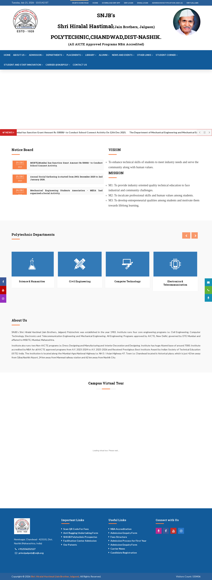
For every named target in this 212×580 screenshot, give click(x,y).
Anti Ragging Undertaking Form (80, 532)
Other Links (145, 55)
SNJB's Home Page (80, 3)
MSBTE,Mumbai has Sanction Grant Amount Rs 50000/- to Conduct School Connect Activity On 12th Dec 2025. (66, 132)
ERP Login (128, 3)
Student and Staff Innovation (23, 64)
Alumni (104, 55)
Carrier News (117, 548)
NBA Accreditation (121, 529)
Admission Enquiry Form (123, 532)
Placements (75, 55)
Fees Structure (118, 536)
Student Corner (167, 55)
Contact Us (80, 64)
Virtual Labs (192, 3)
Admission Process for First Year (128, 540)
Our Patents (70, 544)
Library (90, 55)
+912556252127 (26, 549)
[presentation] (186, 235)
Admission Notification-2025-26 (167, 3)
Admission (36, 55)
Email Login (142, 3)
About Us (19, 55)
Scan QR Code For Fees (76, 529)
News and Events (123, 55)
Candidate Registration (123, 552)
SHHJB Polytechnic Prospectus (80, 536)
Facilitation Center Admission (80, 540)
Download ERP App (111, 3)
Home (95, 3)
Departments (55, 55)
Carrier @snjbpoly (58, 64)
